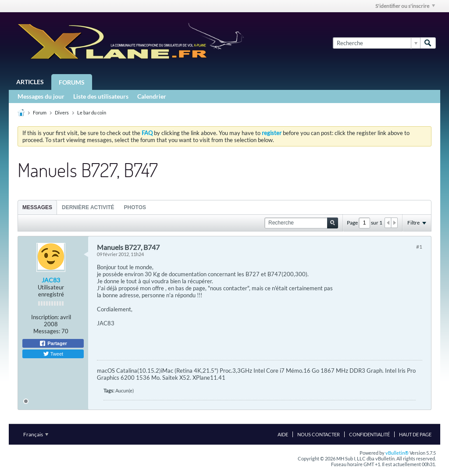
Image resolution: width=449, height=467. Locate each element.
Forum (39, 112)
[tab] (37, 207)
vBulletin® (397, 453)
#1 (419, 246)
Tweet (53, 354)
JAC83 (51, 280)
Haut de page (415, 434)
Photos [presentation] (135, 207)
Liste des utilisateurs (100, 96)
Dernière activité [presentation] (88, 207)
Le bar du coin (91, 112)
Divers (62, 112)
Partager (53, 343)
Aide (283, 434)
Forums (72, 82)
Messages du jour (41, 96)
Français (35, 434)
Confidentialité (369, 434)
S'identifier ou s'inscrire (405, 6)
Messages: (46, 331)
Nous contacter (318, 434)
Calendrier (151, 96)
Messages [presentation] (37, 207)
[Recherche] (376, 43)
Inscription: (45, 317)
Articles (30, 82)
